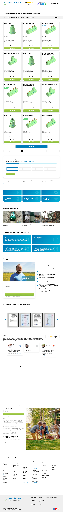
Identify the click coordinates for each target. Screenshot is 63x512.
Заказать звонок (55, 4)
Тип (17, 17)
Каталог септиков (33, 497)
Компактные (5, 482)
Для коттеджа (5, 464)
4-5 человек (37, 169)
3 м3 (33, 464)
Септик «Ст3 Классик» (28, 115)
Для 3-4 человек (34, 475)
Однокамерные (54, 462)
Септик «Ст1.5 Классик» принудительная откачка (29, 85)
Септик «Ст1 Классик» (28, 23)
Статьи (40, 504)
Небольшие (5, 479)
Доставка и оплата (34, 501)
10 (41, 150)
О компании (34, 7)
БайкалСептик (44, 477)
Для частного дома (6, 461)
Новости (40, 503)
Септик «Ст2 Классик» (9, 84)
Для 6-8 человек (34, 478)
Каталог (8, 10)
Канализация (33, 504)
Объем (22, 17)
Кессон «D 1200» (8, 115)
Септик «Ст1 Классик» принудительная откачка (48, 54)
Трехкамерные (54, 465)
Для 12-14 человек (35, 481)
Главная (4, 10)
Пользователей (11, 17)
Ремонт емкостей (33, 503)
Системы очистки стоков (16, 479)
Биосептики (15, 474)
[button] (5, 217)
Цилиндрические (5, 473)
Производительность (30, 17)
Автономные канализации (17, 461)
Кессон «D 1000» (27, 53)
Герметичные (44, 462)
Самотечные (24, 478)
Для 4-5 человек (34, 477)
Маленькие (5, 478)
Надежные (43, 466)
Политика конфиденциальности (51, 497)
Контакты (39, 7)
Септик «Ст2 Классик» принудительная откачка (48, 116)
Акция (53, 470)
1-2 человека (12, 169)
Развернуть (5, 183)
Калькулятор (18, 7)
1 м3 (33, 461)
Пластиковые (44, 473)
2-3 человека (25, 169)
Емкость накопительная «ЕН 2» (11, 53)
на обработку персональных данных (14, 296)
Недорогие (53, 469)
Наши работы (24, 7)
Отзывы (28, 7)
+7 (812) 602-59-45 (55, 3)
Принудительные (25, 479)
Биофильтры (15, 475)
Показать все (6, 467)
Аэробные (14, 478)
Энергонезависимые (26, 474)
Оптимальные (44, 465)
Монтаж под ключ (11, 7)
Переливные (24, 475)
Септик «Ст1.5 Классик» (47, 23)
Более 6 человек (50, 169)
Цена (5, 17)
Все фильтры (56, 17)
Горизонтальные (5, 470)
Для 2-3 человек (34, 474)
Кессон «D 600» (7, 23)
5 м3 (33, 467)
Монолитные (44, 468)
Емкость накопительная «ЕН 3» (49, 84)
